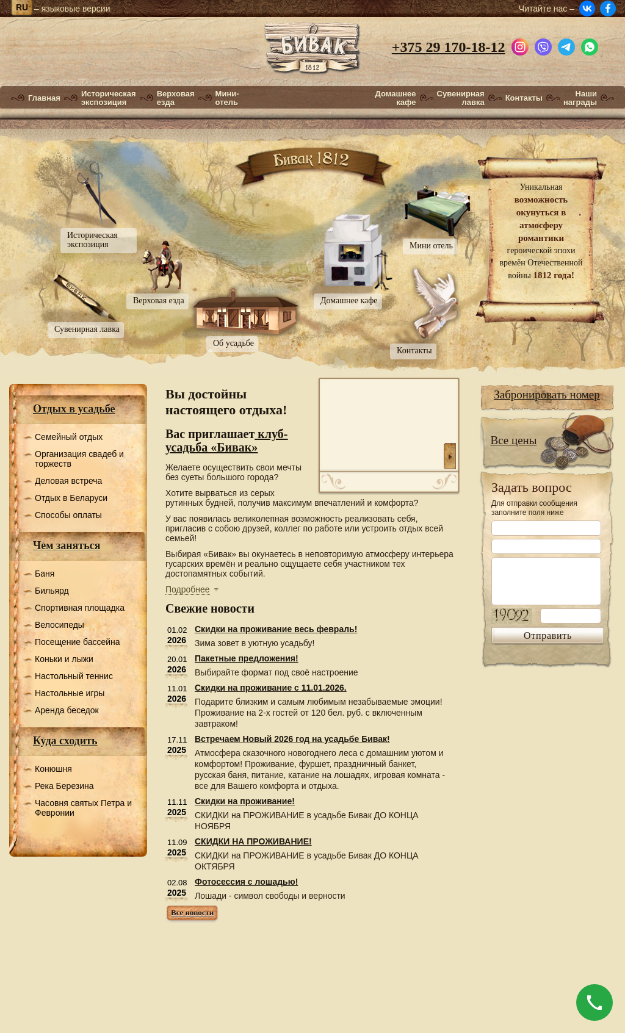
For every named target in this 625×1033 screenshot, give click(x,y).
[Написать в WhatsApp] (589, 45)
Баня (44, 573)
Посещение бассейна (77, 642)
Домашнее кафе (395, 98)
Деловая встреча (68, 481)
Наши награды (580, 98)
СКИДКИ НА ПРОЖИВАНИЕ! (253, 841)
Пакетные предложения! (246, 658)
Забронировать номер (547, 394)
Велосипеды (59, 625)
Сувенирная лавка (461, 98)
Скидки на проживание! (245, 801)
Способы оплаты (68, 515)
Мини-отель (227, 98)
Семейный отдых (69, 437)
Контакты (524, 98)
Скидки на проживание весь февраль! (276, 629)
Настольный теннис (74, 676)
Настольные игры (69, 693)
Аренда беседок (67, 710)
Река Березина (64, 786)
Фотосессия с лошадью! (246, 882)
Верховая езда (176, 98)
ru (22, 7)
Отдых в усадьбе (74, 409)
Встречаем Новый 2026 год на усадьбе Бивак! (292, 739)
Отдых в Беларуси (71, 498)
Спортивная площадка (80, 608)
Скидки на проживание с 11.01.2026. (271, 688)
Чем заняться (66, 545)
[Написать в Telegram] (566, 45)
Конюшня (53, 769)
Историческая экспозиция (108, 98)
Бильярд (52, 591)
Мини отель (431, 245)
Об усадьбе (233, 343)
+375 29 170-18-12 (448, 47)
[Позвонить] (594, 1002)
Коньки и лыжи (64, 659)
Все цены (514, 440)
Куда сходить (65, 741)
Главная (44, 98)
